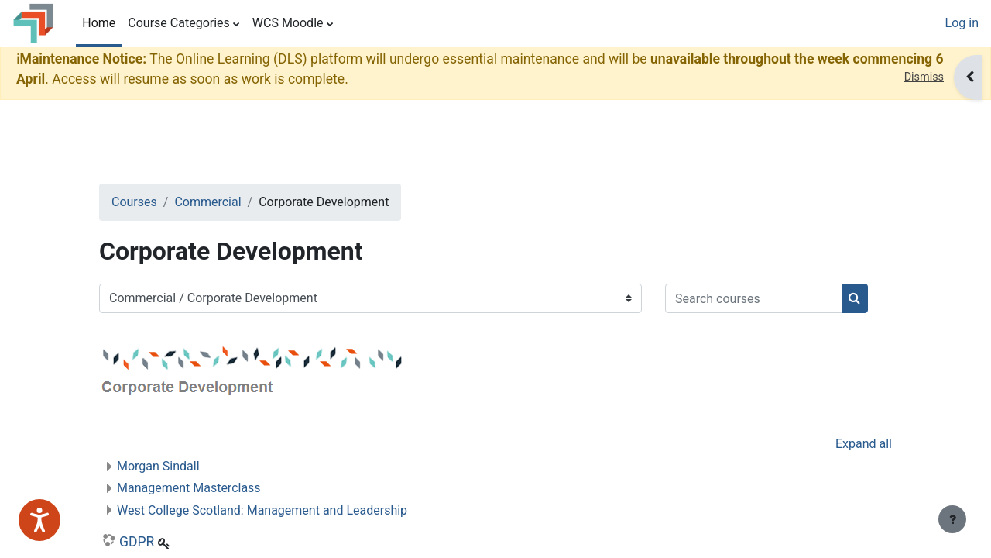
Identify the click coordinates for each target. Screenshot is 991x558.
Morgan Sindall (183, 515)
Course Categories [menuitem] (179, 23)
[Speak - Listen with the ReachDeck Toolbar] (39, 520)
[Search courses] (212, 347)
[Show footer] (952, 519)
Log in (962, 23)
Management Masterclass (214, 536)
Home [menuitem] (98, 23)
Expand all (839, 492)
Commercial (232, 202)
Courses (159, 202)
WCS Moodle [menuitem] (288, 23)
